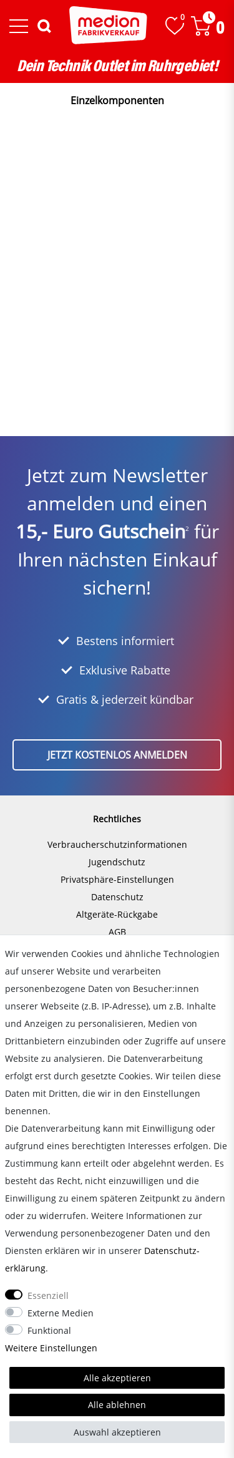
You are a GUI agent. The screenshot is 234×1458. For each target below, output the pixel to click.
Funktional (49, 1330)
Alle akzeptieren (117, 1378)
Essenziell (48, 1295)
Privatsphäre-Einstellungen (117, 879)
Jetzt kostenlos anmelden (117, 755)
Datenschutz (117, 897)
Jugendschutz (117, 862)
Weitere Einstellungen (51, 1348)
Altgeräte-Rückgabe (117, 914)
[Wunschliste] (174, 26)
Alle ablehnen (117, 1405)
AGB (117, 932)
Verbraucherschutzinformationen (117, 844)
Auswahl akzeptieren (117, 1432)
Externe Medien (60, 1313)
